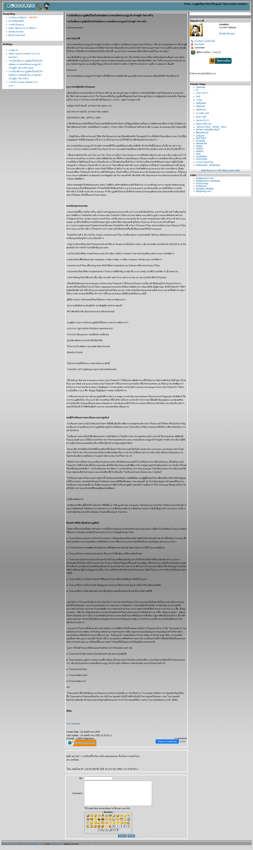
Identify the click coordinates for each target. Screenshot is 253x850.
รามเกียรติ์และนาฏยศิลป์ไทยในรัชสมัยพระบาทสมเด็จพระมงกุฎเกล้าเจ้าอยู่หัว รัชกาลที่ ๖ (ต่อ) (25, 64)
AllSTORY (201, 138)
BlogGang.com (203, 191)
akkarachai (201, 143)
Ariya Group (202, 183)
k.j (197, 89)
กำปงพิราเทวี (202, 113)
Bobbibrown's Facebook (208, 181)
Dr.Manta (200, 141)
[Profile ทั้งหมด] (226, 33)
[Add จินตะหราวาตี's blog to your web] (220, 170)
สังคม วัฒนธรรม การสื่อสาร (22, 28)
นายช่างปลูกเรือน (204, 162)
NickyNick (201, 103)
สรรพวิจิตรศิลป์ (16, 21)
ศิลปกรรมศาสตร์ (17, 35)
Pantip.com (6, 849)
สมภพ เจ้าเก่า (202, 120)
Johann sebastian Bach (208, 129)
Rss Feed (197, 44)
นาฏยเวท (13, 50)
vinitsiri (199, 148)
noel (198, 153)
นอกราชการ (202, 93)
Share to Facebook (167, 741)
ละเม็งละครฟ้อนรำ (18, 17)
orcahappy (201, 156)
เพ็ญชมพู (200, 106)
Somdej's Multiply (205, 188)
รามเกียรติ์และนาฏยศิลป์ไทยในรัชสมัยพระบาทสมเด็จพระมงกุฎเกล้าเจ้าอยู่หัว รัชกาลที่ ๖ (25, 75)
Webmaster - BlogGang (208, 165)
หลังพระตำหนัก (16, 31)
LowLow (200, 135)
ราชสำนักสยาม (16, 24)
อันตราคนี (201, 116)
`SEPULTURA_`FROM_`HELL (211, 127)
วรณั (199, 100)
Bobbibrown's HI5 (205, 178)
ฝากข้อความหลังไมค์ (203, 41)
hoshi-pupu (201, 159)
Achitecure (201, 186)
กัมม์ (198, 96)
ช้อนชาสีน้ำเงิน (203, 124)
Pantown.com (36, 849)
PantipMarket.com (21, 849)
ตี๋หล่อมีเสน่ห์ (202, 132)
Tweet (183, 741)
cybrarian (200, 87)
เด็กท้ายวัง (201, 109)
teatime (199, 151)
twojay (199, 146)
